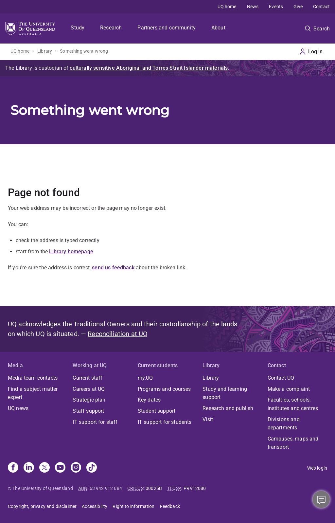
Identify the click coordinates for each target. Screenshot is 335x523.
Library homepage (71, 251)
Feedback (170, 506)
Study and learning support (225, 393)
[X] (44, 468)
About (218, 28)
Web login (317, 468)
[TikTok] (91, 468)
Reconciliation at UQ (118, 334)
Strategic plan (89, 400)
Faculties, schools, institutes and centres (293, 404)
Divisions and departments (284, 423)
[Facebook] (13, 468)
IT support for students (165, 422)
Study (77, 28)
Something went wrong (84, 51)
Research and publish (228, 408)
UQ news (18, 408)
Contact (321, 6)
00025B (154, 488)
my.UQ (145, 378)
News (253, 6)
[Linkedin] (29, 468)
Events (276, 6)
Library (44, 51)
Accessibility (94, 506)
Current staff (87, 378)
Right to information (133, 506)
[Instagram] (76, 468)
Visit (208, 419)
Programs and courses (164, 389)
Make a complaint (289, 389)
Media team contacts (33, 378)
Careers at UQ (89, 389)
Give (298, 6)
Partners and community (166, 28)
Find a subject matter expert (33, 393)
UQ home (227, 6)
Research (111, 28)
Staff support (88, 411)
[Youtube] (60, 468)
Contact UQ (281, 378)
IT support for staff (95, 422)
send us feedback (113, 267)
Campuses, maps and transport (293, 443)
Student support (156, 411)
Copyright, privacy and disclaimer (42, 506)
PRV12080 (195, 488)
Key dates (149, 400)
